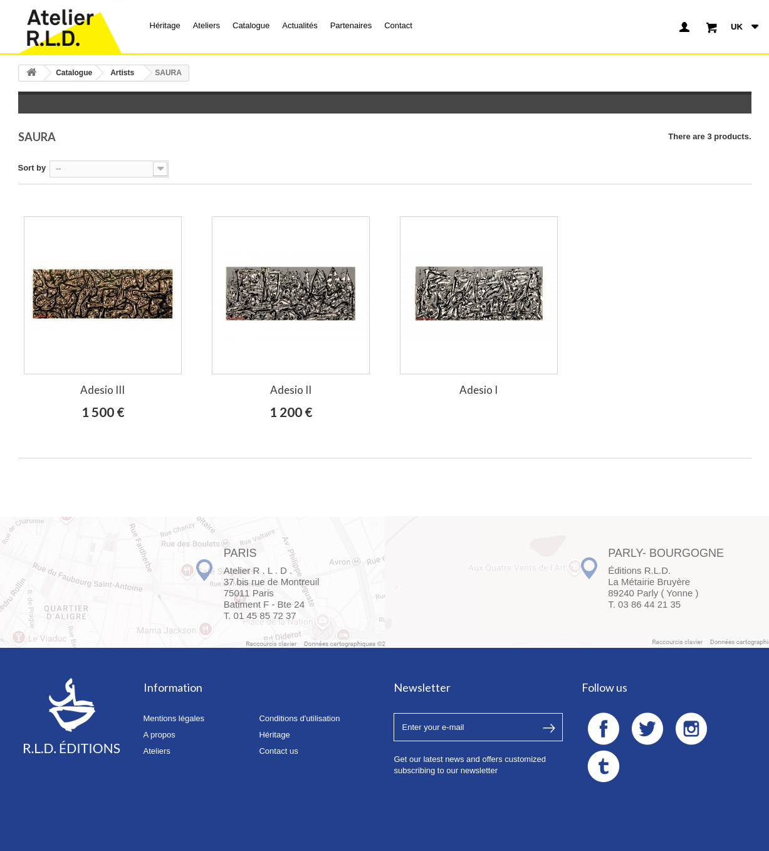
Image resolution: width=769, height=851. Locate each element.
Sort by (32, 167)
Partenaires (351, 25)
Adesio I (478, 389)
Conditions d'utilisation (299, 718)
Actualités (299, 25)
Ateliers (206, 25)
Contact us (278, 751)
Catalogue (251, 25)
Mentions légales (174, 718)
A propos (159, 734)
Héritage (165, 25)
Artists (122, 72)
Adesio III (102, 389)
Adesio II (290, 389)
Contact (398, 25)
